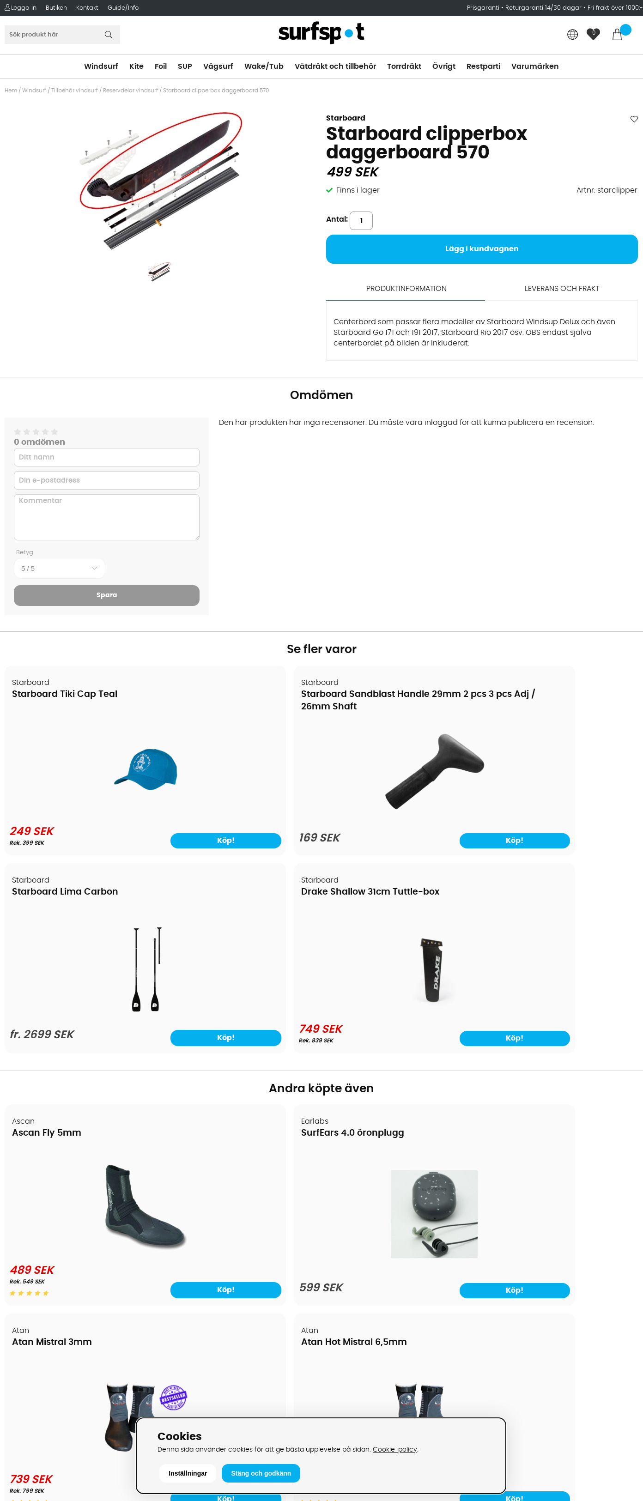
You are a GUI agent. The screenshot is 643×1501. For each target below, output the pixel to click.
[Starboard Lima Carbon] (401, 811)
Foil (161, 66)
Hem (11, 90)
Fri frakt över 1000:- (615, 8)
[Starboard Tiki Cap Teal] (81, 809)
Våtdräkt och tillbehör (335, 66)
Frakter (22, 1206)
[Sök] (62, 34)
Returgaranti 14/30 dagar (543, 8)
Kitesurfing (345, 1178)
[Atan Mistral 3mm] (402, 1049)
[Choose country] (573, 35)
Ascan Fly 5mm (47, 932)
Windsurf (101, 66)
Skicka (614, 1236)
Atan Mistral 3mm (373, 932)
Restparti (483, 66)
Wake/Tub (264, 66)
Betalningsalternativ (46, 1192)
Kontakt (87, 8)
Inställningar (188, 1473)
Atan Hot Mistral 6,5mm (546, 932)
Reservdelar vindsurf (130, 90)
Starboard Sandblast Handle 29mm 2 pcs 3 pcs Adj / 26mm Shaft (230, 705)
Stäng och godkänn (261, 1473)
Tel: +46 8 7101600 (200, 1400)
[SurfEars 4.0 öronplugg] (241, 1054)
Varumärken (535, 66)
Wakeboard (347, 1206)
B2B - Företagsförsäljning (55, 1248)
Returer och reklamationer (57, 1234)
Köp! (444, 837)
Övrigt (443, 66)
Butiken (56, 8)
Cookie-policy (395, 1449)
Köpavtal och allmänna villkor (63, 1178)
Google (498, 1302)
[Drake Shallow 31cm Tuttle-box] (562, 809)
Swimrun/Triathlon (359, 1248)
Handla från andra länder (56, 1220)
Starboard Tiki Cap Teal (65, 692)
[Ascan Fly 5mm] (81, 1049)
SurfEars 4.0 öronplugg (224, 932)
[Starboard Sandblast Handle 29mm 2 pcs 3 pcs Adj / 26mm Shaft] (241, 811)
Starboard (345, 118)
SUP (185, 66)
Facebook (503, 1348)
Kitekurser (27, 1289)
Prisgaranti (484, 8)
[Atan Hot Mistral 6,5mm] (562, 1049)
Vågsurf (218, 66)
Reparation (29, 1275)
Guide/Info (123, 8)
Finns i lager (358, 190)
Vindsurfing (347, 1164)
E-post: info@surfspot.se (214, 1414)
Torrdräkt (404, 66)
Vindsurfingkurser (41, 1303)
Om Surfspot (32, 1164)
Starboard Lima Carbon (386, 692)
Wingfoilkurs (31, 1317)
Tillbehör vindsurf (74, 90)
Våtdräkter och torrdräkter (374, 1234)
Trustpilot (501, 1394)
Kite (136, 66)
